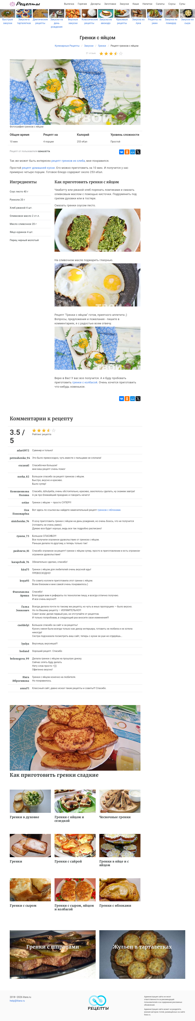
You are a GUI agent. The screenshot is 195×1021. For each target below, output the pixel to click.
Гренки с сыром (23, 905)
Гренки (16, 861)
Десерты (96, 3)
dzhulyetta (44, 151)
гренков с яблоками (109, 510)
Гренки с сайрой (68, 861)
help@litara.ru (17, 1000)
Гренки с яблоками (115, 905)
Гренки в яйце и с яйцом (114, 863)
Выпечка (69, 3)
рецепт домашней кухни (38, 167)
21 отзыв (91, 53)
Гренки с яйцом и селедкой (69, 819)
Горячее (82, 3)
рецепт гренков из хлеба (68, 160)
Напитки (147, 3)
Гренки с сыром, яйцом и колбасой (74, 907)
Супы (182, 3)
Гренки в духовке (24, 817)
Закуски (124, 3)
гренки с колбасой (84, 382)
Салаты (160, 3)
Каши (136, 3)
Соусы (172, 3)
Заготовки (110, 3)
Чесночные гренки (115, 817)
